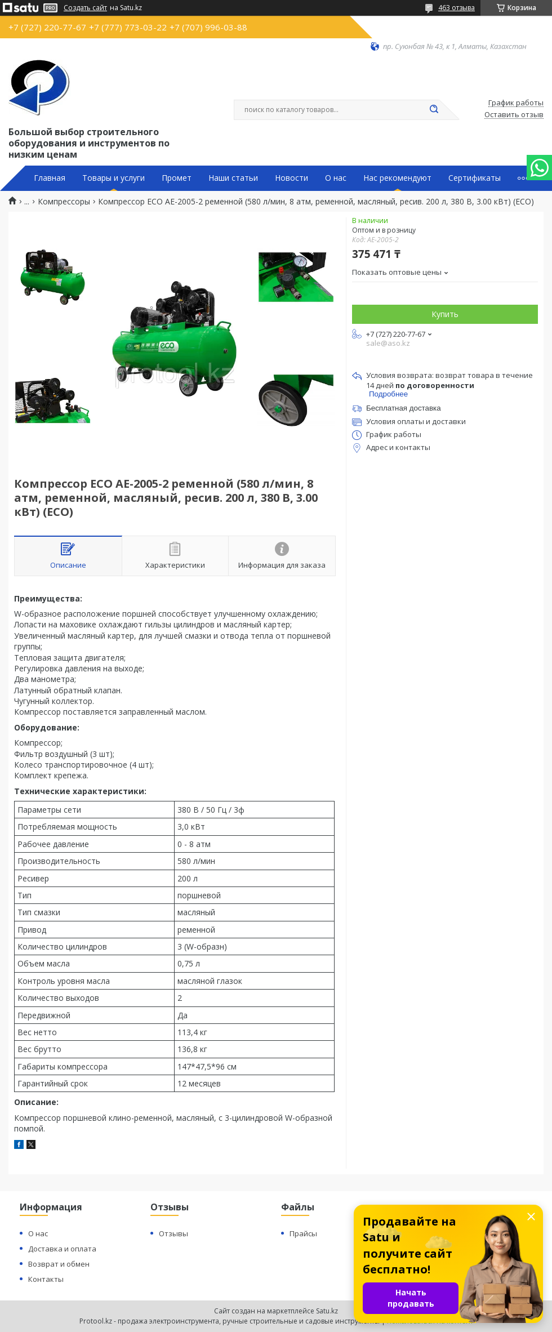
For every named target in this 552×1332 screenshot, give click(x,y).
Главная (49, 178)
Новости (291, 178)
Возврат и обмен (59, 1264)
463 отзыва (456, 7)
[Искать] (433, 110)
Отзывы (173, 1233)
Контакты (46, 1279)
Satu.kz (327, 1311)
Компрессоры (64, 202)
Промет (177, 178)
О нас (335, 178)
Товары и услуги (113, 178)
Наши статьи (233, 178)
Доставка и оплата (62, 1249)
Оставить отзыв (514, 115)
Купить (444, 314)
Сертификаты (474, 178)
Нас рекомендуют (397, 178)
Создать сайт (85, 8)
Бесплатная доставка (403, 408)
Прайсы (303, 1233)
